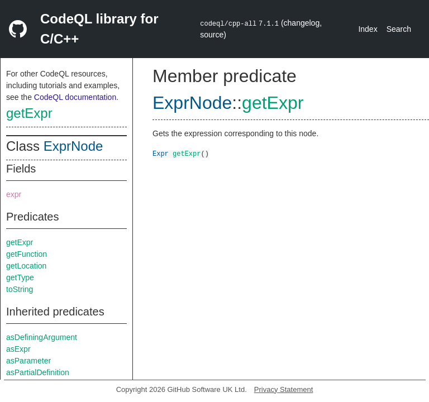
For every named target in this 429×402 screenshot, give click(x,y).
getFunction (26, 254)
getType (20, 277)
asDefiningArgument (41, 337)
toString (19, 289)
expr (13, 194)
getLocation (26, 265)
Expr (160, 153)
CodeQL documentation (75, 97)
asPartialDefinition (37, 372)
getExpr (29, 113)
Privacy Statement (283, 389)
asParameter (28, 360)
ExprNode (73, 146)
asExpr (18, 348)
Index (367, 29)
